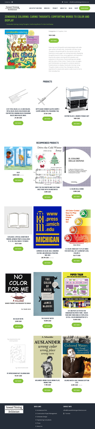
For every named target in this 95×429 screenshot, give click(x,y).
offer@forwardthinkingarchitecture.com (79, 2)
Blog (70, 8)
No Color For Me (18, 319)
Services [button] (46, 8)
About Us (63, 8)
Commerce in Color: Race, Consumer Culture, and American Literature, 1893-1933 (47, 253)
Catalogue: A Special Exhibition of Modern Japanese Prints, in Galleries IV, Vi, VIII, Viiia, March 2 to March (18, 239)
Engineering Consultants (44, 420)
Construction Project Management (47, 413)
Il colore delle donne (77, 189)
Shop (76, 8)
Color (65, 31)
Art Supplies (59, 31)
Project (55, 8)
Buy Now (54, 40)
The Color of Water (47, 318)
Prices (38, 423)
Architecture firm (35, 8)
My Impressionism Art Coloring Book (18, 373)
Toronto (66, 2)
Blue (18, 172)
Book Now (84, 8)
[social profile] (12, 2)
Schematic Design (42, 417)
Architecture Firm (42, 410)
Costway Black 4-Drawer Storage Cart (76, 116)
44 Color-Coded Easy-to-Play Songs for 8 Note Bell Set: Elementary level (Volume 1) (77, 251)
